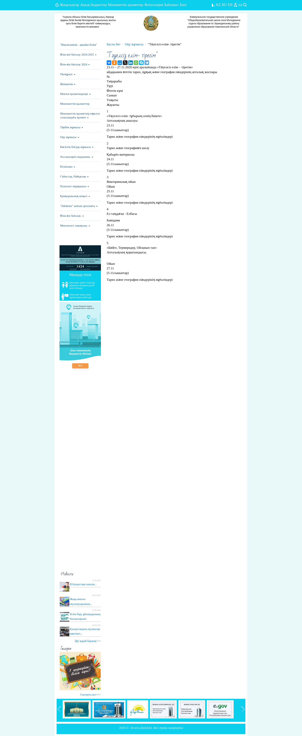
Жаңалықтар (69, 5)
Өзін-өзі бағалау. (72, 215)
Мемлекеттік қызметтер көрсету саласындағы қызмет (80, 115)
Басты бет (113, 44)
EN (230, 5)
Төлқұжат (67, 74)
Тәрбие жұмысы (71, 127)
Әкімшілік (68, 84)
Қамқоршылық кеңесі (75, 196)
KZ (218, 5)
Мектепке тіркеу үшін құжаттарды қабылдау (76, 296)
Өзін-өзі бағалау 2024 (75, 64)
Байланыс (171, 5)
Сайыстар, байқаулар (74, 176)
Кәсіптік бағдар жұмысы (77, 146)
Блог (183, 5)
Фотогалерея (153, 5)
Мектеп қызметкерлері (75, 93)
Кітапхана (67, 166)
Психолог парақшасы (74, 186)
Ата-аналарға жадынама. (76, 156)
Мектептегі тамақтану (75, 225)
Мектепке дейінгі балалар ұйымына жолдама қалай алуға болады (78, 285)
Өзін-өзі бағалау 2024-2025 (78, 54)
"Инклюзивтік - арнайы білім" (78, 44)
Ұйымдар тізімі (80, 275)
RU (224, 5)
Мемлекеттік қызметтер (125, 5)
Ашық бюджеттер (93, 5)
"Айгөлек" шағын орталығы (79, 205)
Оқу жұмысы (69, 137)
